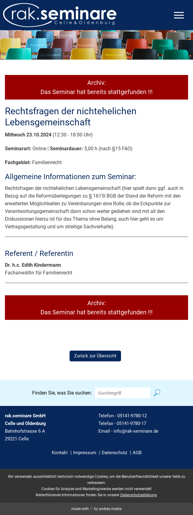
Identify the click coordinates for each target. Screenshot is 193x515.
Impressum (84, 452)
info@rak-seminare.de (136, 431)
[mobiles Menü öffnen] (179, 15)
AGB (137, 452)
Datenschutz (114, 452)
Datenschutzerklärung (138, 495)
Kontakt (60, 452)
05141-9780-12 (132, 416)
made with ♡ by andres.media (96, 509)
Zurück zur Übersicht (95, 356)
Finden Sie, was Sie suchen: (62, 393)
